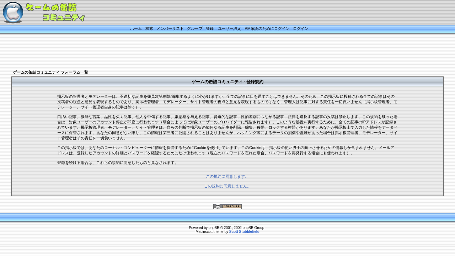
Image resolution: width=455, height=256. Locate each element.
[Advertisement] (218, 52)
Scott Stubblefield (244, 232)
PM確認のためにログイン (267, 28)
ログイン (301, 28)
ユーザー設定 (229, 28)
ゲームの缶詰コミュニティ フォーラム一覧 (50, 72)
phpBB (214, 228)
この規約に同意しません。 (227, 186)
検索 (149, 28)
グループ (195, 28)
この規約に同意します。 (227, 176)
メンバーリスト (170, 28)
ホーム (136, 28)
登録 (210, 28)
